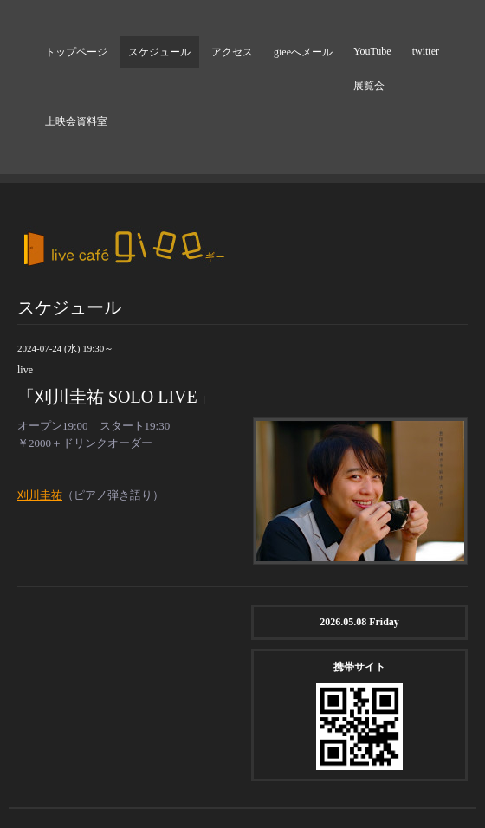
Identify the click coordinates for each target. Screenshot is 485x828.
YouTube (372, 51)
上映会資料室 (76, 121)
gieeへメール (303, 52)
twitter (425, 51)
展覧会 (369, 86)
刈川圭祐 (39, 494)
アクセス (232, 52)
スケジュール (159, 52)
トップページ (76, 52)
